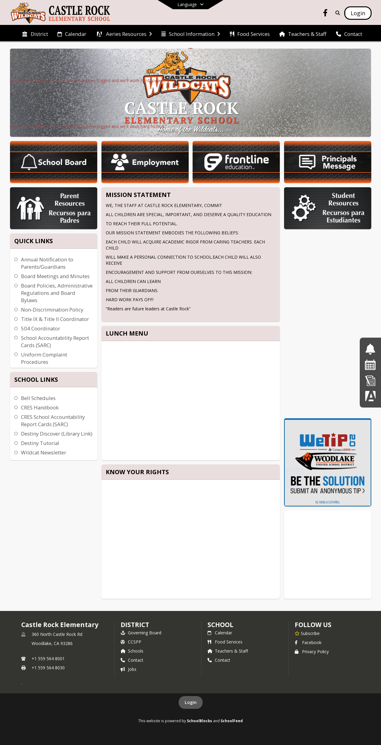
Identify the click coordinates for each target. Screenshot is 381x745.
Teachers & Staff (228, 651)
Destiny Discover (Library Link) (56, 433)
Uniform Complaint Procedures (44, 358)
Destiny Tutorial (40, 443)
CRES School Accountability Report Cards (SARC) (53, 420)
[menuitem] (35, 33)
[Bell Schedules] (370, 349)
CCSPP (131, 642)
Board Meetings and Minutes (55, 276)
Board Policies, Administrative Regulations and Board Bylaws (57, 293)
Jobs (128, 669)
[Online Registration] (370, 380)
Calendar (220, 633)
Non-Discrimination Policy (52, 309)
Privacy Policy (312, 651)
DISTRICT (135, 624)
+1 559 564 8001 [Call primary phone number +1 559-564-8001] (48, 658)
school (220, 624)
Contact (132, 660)
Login (191, 702)
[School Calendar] (370, 364)
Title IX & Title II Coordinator (55, 319)
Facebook (308, 642)
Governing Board (141, 633)
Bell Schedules (38, 398)
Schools (132, 651)
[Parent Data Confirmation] (370, 395)
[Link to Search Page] (336, 13)
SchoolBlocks (199, 720)
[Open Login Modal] (358, 13)
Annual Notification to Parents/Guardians (47, 263)
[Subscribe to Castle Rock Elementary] (307, 633)
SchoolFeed (232, 720)
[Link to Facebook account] (325, 14)
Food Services (225, 642)
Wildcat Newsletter (43, 452)
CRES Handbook (40, 407)
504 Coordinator (40, 328)
